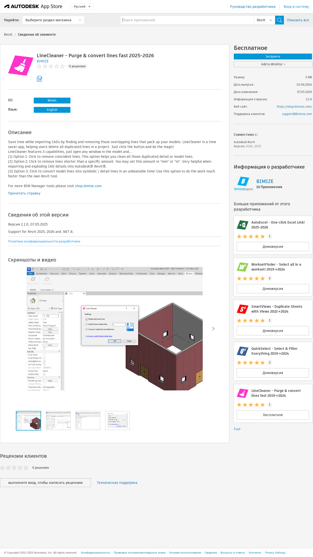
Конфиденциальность (95, 553)
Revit (8, 34)
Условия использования (185, 553)
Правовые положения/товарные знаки (140, 553)
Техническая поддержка (117, 482)
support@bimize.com (297, 114)
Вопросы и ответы (233, 553)
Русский (82, 6)
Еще (237, 428)
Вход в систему (296, 6)
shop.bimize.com (88, 185)
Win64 (52, 100)
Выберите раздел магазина (48, 20)
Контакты (255, 553)
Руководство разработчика (253, 6)
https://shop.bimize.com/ (294, 106)
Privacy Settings (275, 553)
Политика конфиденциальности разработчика (44, 241)
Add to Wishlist (273, 64)
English (52, 110)
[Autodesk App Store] (33, 6)
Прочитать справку (24, 193)
